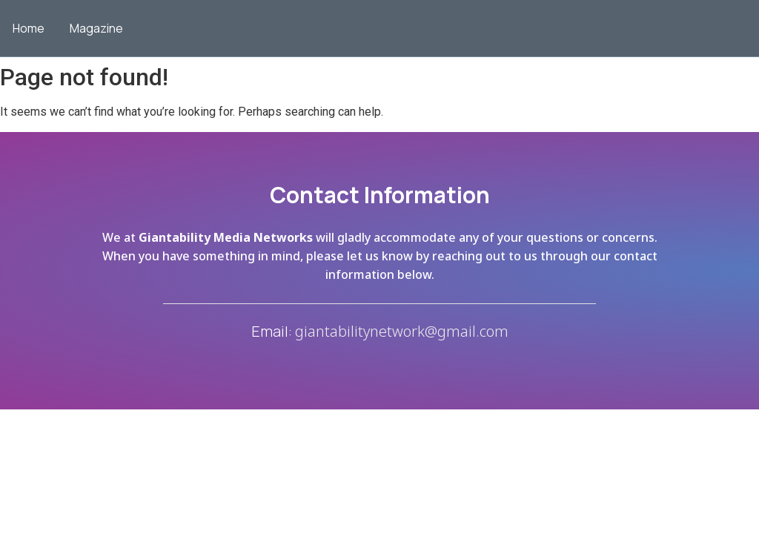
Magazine (96, 28)
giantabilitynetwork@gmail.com (401, 331)
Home (28, 28)
